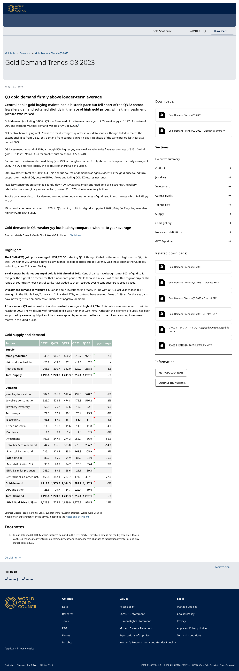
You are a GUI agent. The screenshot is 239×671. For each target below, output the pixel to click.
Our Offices (32, 664)
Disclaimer (75, 235)
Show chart (220, 30)
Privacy (181, 621)
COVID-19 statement (132, 613)
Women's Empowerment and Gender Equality (148, 642)
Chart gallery (163, 223)
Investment (162, 186)
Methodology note (171, 372)
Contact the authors (172, 382)
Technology (162, 205)
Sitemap (20, 664)
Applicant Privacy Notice (192, 628)
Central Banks (164, 195)
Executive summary (167, 159)
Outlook (160, 168)
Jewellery (160, 177)
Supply (159, 214)
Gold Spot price (161, 31)
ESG (64, 628)
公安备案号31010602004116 (177, 664)
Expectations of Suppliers (135, 635)
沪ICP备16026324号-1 (151, 664)
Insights (67, 642)
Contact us (9, 664)
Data (65, 606)
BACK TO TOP (222, 566)
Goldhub (10, 53)
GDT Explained (164, 241)
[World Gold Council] (17, 8)
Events (66, 635)
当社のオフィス (47, 664)
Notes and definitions (168, 232)
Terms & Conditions (189, 635)
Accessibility (127, 606)
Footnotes (14, 526)
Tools (65, 621)
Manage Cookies (187, 606)
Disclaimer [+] (13, 557)
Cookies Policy (186, 613)
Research (25, 53)
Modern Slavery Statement (136, 628)
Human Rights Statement (135, 621)
